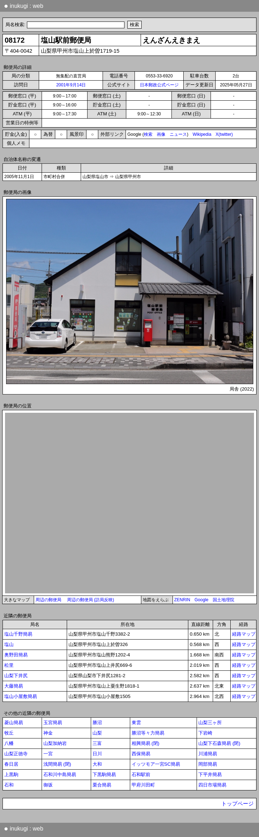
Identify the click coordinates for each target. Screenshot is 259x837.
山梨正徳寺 (16, 753)
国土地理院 (223, 599)
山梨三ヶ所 (210, 722)
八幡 (9, 743)
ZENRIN (182, 599)
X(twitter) (224, 134)
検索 (148, 134)
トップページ (237, 804)
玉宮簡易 (52, 722)
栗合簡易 (102, 785)
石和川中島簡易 (59, 774)
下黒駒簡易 (104, 774)
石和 (9, 785)
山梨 (97, 733)
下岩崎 (205, 733)
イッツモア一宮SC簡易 (156, 764)
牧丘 (9, 733)
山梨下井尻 (16, 675)
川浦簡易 (207, 753)
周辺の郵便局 (48, 599)
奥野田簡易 (16, 654)
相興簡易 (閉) (146, 743)
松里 (9, 665)
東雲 (136, 722)
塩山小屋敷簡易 (20, 696)
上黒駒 (11, 774)
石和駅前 (141, 774)
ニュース (178, 134)
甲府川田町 (143, 785)
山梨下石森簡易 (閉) (219, 743)
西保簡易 (141, 753)
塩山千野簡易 (18, 634)
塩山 (9, 644)
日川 (97, 753)
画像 (161, 134)
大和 (97, 764)
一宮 (48, 753)
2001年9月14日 (71, 84)
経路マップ (243, 634)
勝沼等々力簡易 (148, 733)
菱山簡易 (13, 722)
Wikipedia (202, 134)
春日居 (11, 764)
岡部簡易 (207, 764)
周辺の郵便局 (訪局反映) (90, 599)
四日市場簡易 (212, 785)
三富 (97, 743)
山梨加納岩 (55, 743)
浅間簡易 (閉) (57, 764)
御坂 (48, 785)
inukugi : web (23, 6)
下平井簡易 (210, 774)
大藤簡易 (13, 686)
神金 (48, 733)
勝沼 (97, 722)
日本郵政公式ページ (159, 84)
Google (201, 599)
